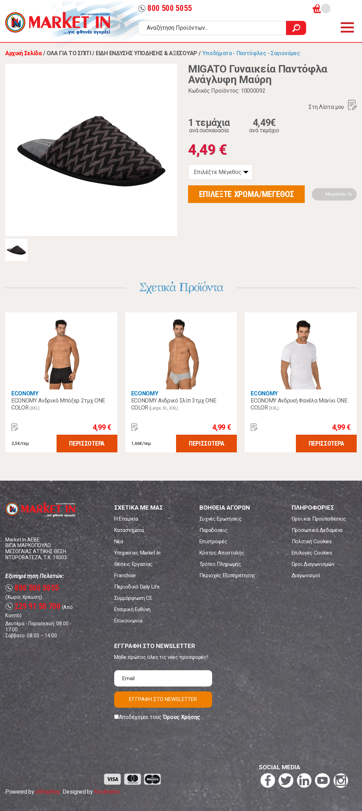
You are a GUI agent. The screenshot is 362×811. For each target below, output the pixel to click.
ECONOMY (25, 393)
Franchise (125, 575)
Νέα (118, 541)
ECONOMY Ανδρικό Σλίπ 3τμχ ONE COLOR (173, 404)
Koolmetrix (107, 791)
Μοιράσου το (338, 194)
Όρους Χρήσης (181, 717)
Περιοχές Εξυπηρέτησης (227, 575)
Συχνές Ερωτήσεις (220, 519)
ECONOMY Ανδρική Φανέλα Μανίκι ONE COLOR (299, 404)
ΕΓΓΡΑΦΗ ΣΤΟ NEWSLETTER (163, 699)
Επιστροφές (213, 541)
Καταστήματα (129, 530)
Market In (57, 23)
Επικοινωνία (128, 621)
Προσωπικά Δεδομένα (317, 530)
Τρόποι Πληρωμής (220, 564)
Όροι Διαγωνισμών (313, 564)
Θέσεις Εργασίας (133, 564)
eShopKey (47, 791)
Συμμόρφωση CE (133, 598)
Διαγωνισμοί (306, 575)
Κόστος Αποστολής (221, 553)
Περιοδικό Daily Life (137, 587)
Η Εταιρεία (126, 519)
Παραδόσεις (213, 530)
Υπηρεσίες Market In (137, 553)
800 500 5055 (165, 8)
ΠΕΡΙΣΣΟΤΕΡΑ (86, 443)
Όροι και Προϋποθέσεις (319, 519)
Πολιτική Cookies (312, 541)
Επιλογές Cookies (312, 553)
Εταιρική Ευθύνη (132, 609)
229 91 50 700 (33, 606)
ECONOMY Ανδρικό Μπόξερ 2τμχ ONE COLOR (58, 404)
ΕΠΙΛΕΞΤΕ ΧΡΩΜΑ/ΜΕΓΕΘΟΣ (246, 194)
